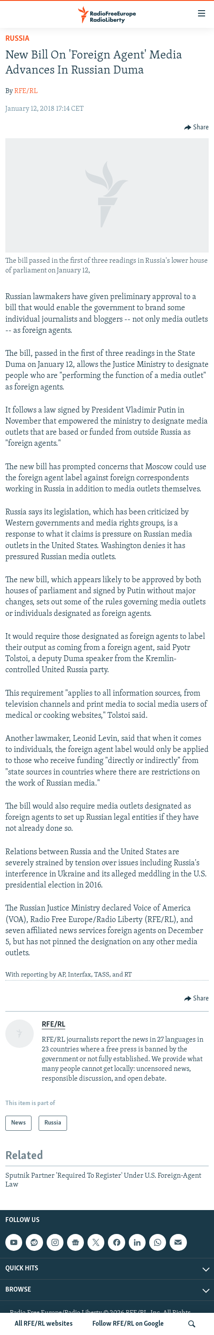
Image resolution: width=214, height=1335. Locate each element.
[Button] (196, 127)
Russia (17, 39)
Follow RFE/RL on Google (128, 1323)
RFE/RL (26, 91)
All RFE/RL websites (44, 1323)
